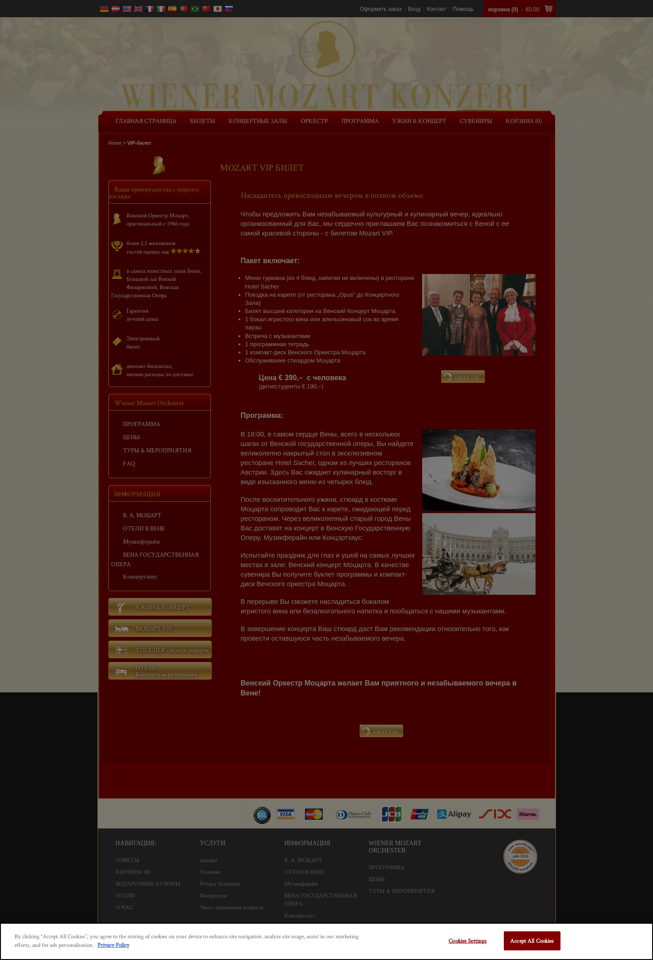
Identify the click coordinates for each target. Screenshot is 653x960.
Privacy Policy (113, 945)
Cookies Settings (467, 941)
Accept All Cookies (532, 941)
